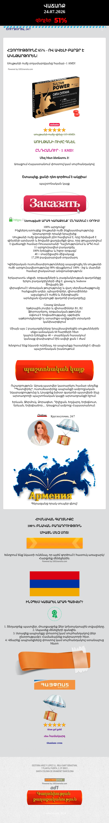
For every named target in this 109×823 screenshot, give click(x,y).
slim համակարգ (54, 736)
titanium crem (54, 742)
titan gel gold (54, 729)
